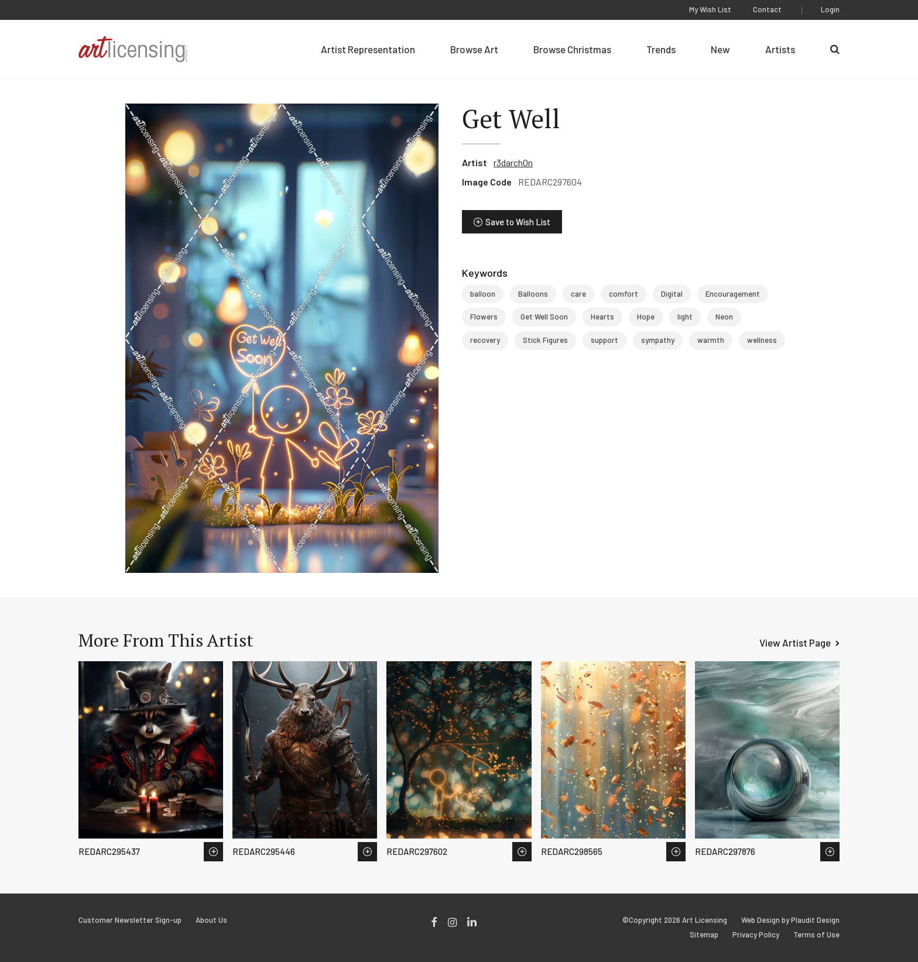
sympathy (657, 340)
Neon (724, 316)
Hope (646, 316)
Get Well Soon (544, 316)
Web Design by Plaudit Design (790, 920)
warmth (710, 340)
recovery (485, 340)
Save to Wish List (517, 222)
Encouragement (732, 293)
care (578, 293)
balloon (482, 293)
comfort (623, 293)
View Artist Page (795, 642)
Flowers (484, 316)
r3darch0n (513, 162)
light (685, 316)
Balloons (533, 293)
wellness (762, 340)
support (604, 340)
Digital (672, 293)
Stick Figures (545, 340)
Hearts (602, 316)
